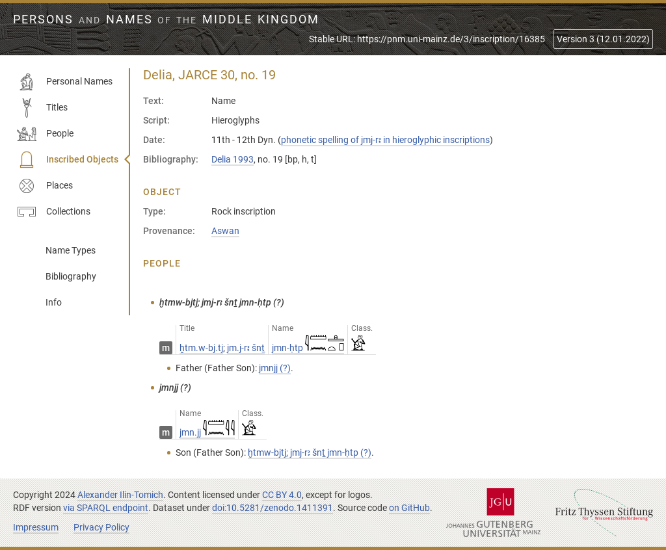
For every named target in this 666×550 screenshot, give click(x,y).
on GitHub (409, 508)
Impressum (36, 527)
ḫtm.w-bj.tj (201, 348)
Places (45, 186)
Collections (53, 212)
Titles (42, 108)
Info (54, 302)
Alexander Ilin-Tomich (120, 495)
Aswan (225, 231)
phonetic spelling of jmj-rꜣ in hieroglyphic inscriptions (385, 140)
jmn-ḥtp (308, 348)
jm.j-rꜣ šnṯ (246, 348)
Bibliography (71, 276)
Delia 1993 (232, 159)
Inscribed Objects (67, 160)
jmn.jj (207, 432)
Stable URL (427, 39)
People (45, 134)
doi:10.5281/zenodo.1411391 (272, 508)
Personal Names (65, 82)
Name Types (71, 250)
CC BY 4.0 (282, 495)
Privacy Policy (101, 527)
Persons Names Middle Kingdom (166, 19)
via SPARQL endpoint (105, 508)
